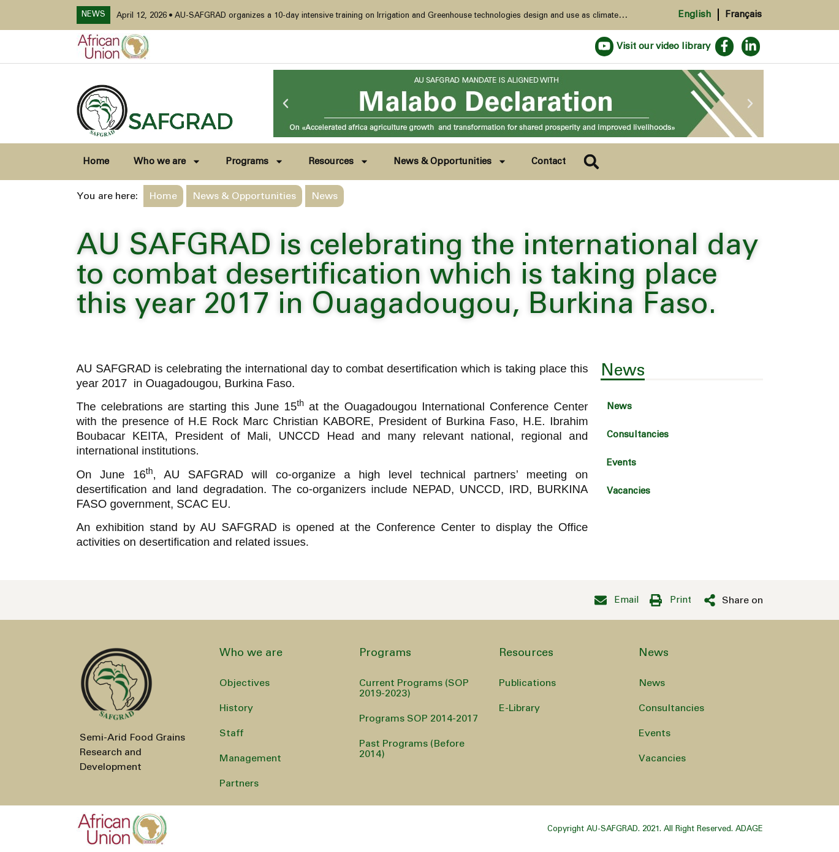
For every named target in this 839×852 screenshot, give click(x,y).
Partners (239, 783)
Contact (548, 161)
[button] (285, 103)
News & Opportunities (450, 161)
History (236, 708)
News (619, 406)
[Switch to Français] (740, 15)
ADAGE (749, 829)
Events (621, 462)
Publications (527, 683)
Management (250, 758)
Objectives (244, 683)
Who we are (167, 161)
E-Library (519, 708)
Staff (231, 733)
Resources (338, 161)
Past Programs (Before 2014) (412, 749)
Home (96, 161)
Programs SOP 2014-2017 (418, 718)
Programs (255, 161)
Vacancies (628, 491)
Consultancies (638, 434)
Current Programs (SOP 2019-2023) (414, 688)
